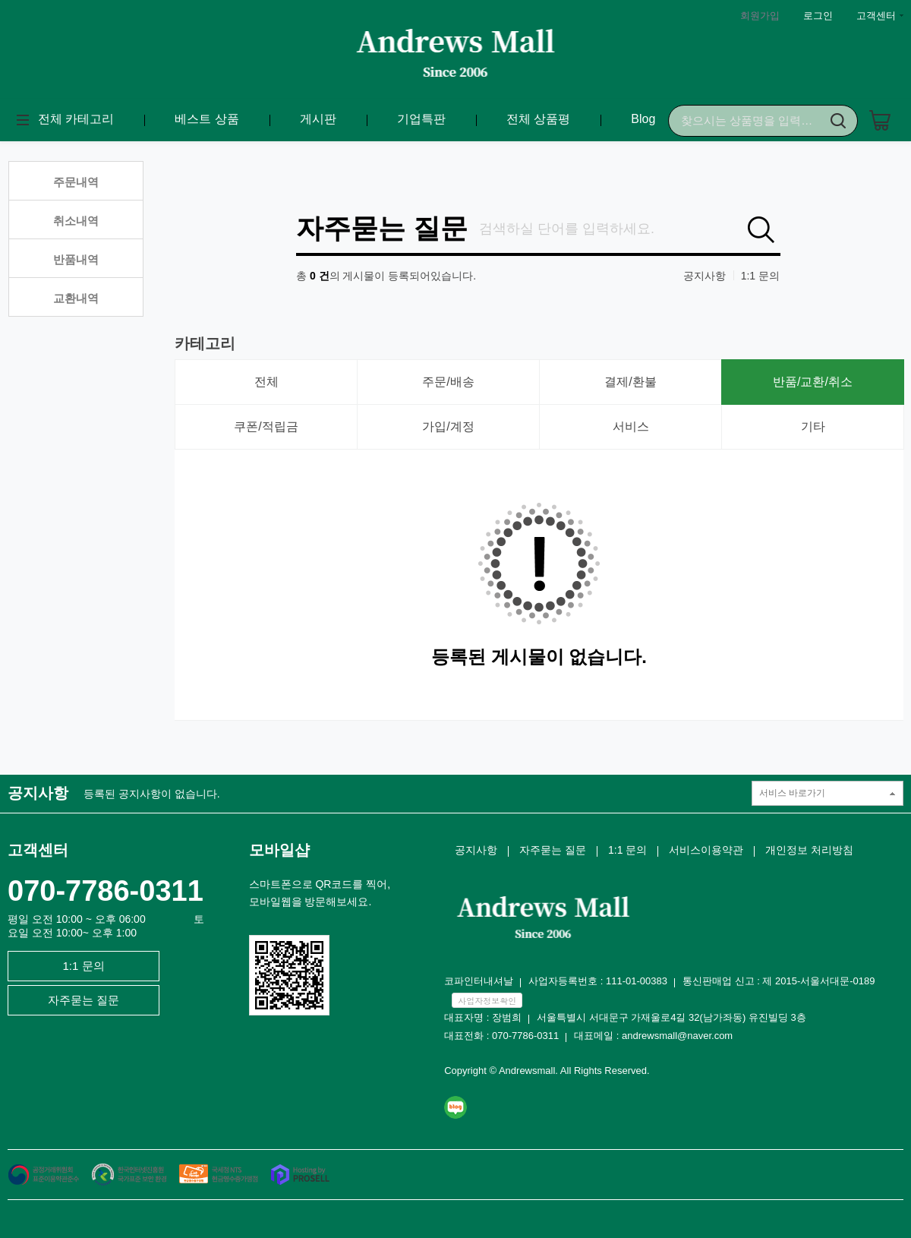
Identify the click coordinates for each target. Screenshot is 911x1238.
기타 (813, 426)
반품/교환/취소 (813, 381)
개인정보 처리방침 (809, 850)
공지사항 (704, 276)
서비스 (631, 426)
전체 (266, 381)
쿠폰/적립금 (266, 426)
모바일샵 (279, 850)
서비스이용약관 (706, 850)
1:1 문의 (760, 276)
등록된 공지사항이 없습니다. (152, 794)
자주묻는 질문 (382, 228)
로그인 (818, 15)
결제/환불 (630, 381)
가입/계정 (448, 426)
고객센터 (876, 15)
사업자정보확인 (487, 1000)
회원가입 (760, 15)
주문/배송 (448, 381)
